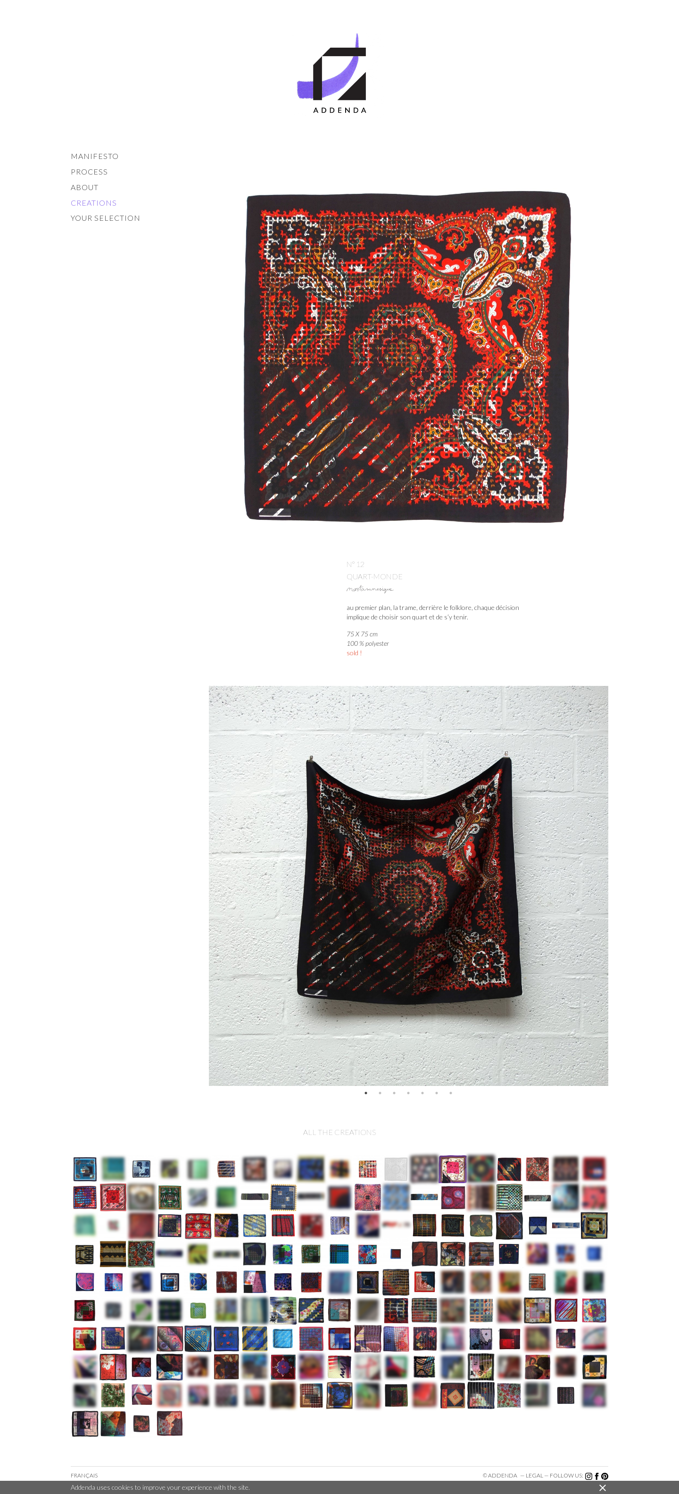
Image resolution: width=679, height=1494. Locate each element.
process (89, 171)
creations (94, 202)
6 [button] (436, 1093)
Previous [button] (202, 886)
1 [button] (366, 1093)
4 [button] (408, 1093)
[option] (409, 886)
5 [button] (422, 1093)
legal (534, 1475)
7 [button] (450, 1093)
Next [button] (615, 886)
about (85, 187)
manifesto (95, 155)
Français (84, 1475)
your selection (106, 217)
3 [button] (394, 1093)
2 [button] (380, 1093)
